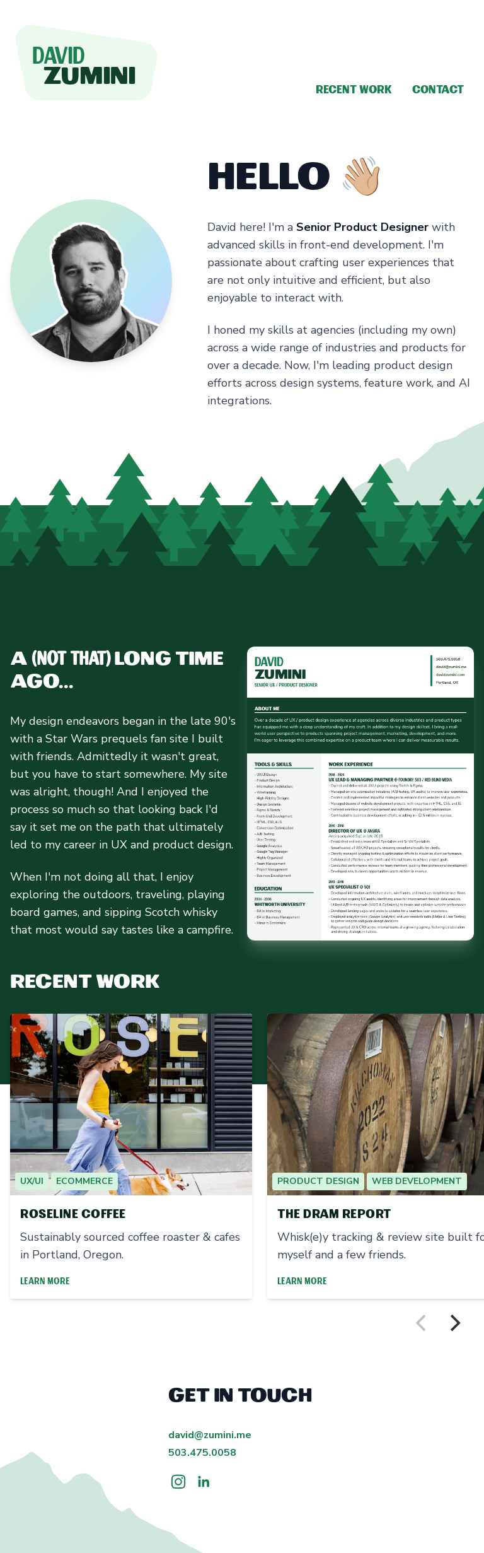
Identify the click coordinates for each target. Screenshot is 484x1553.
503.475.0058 (202, 1453)
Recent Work (354, 90)
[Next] (454, 1323)
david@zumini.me (209, 1435)
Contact (438, 90)
